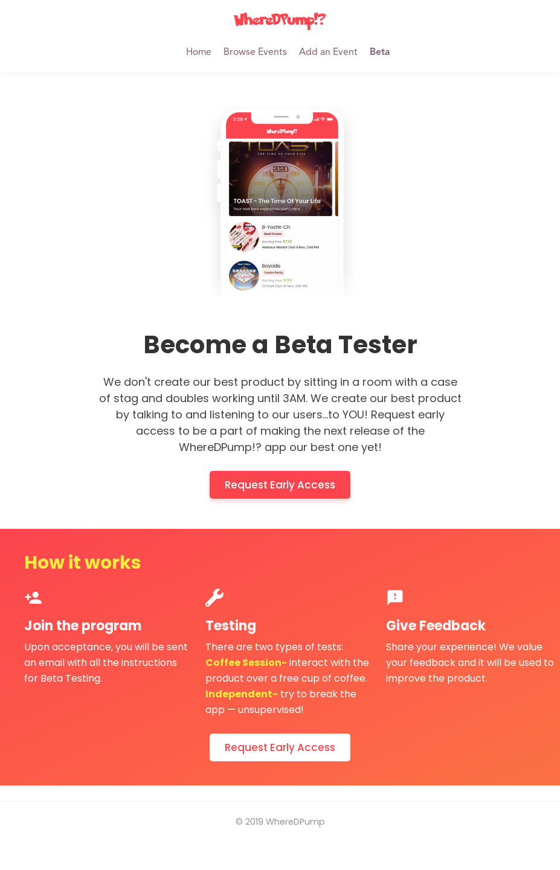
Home (198, 52)
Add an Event (328, 52)
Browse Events (255, 52)
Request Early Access (280, 485)
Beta (380, 52)
